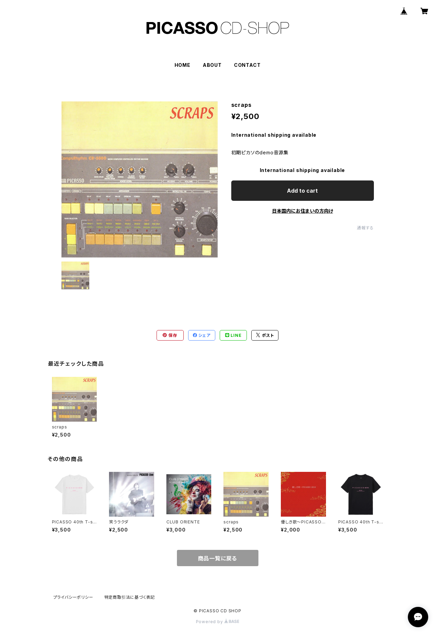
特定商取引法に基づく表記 (129, 597)
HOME (183, 65)
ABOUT (212, 65)
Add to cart (302, 190)
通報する (365, 227)
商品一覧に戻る (217, 558)
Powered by (217, 621)
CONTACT (247, 65)
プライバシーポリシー (73, 597)
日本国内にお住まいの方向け (302, 211)
